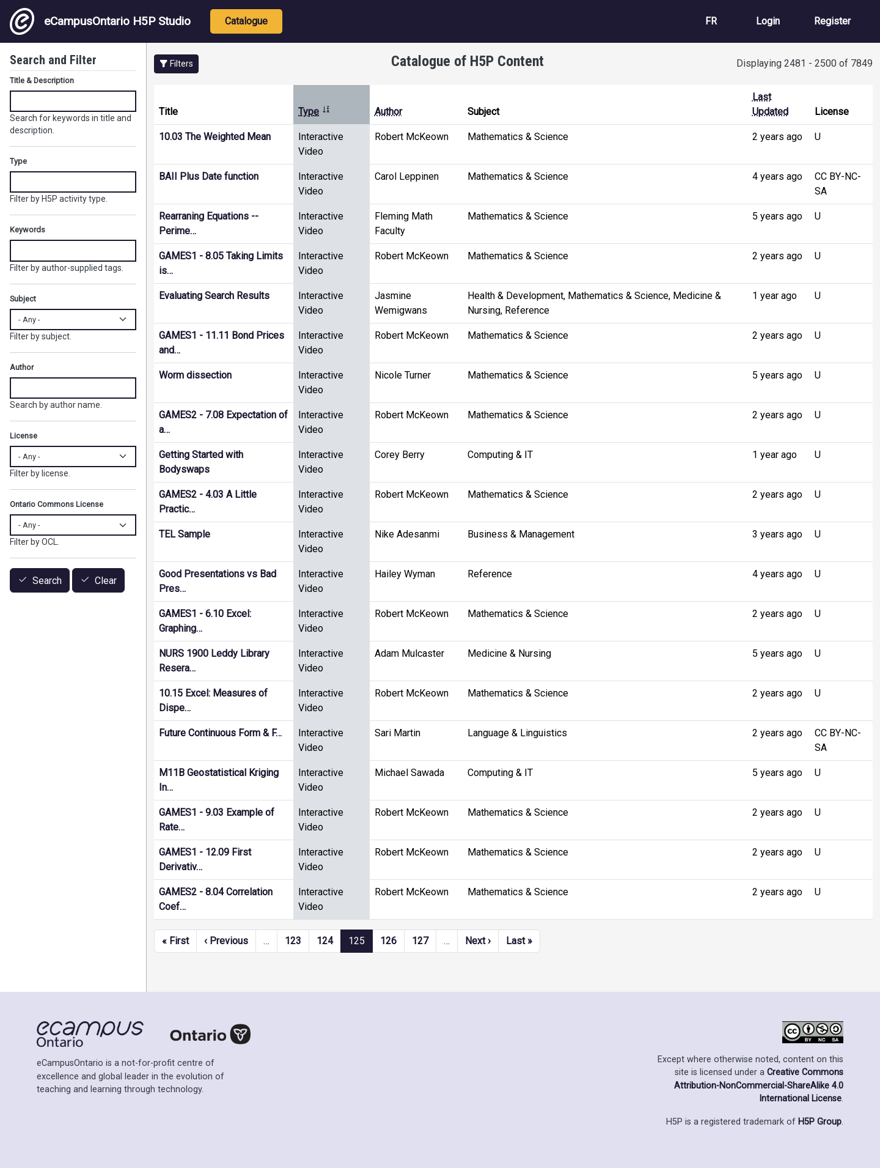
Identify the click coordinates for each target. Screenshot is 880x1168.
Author (388, 111)
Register (832, 21)
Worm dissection (195, 375)
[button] (176, 63)
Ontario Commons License (56, 504)
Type (314, 111)
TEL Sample (184, 534)
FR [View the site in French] (711, 21)
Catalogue (246, 21)
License (23, 435)
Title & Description (42, 80)
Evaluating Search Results (214, 295)
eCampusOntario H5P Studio (100, 21)
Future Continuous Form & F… (220, 733)
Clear (106, 580)
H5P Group (820, 1122)
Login (768, 21)
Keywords (27, 229)
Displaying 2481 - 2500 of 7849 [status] (804, 63)
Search (47, 580)
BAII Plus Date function (208, 176)
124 (325, 941)
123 (293, 941)
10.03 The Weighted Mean (215, 136)
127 (420, 941)
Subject (23, 298)
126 (388, 941)
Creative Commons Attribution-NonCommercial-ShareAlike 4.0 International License (758, 1085)
